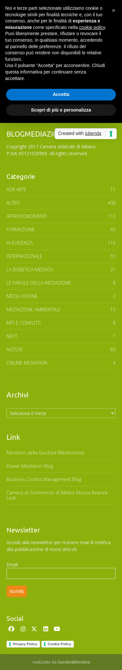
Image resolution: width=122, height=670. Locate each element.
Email (12, 564)
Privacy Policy (25, 644)
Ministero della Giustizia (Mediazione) (45, 452)
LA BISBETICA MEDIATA (30, 269)
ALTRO (13, 203)
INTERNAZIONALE (24, 256)
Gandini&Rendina (74, 662)
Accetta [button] (61, 94)
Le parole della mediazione (39, 283)
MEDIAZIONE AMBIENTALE (34, 309)
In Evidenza (20, 243)
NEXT (12, 336)
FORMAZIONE (21, 229)
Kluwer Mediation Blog (30, 466)
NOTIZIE (15, 349)
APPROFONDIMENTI (27, 216)
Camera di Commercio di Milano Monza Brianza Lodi (57, 495)
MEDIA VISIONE (22, 296)
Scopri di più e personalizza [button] (61, 110)
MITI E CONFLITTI (24, 323)
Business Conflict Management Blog (44, 479)
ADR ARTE (16, 189)
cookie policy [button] (92, 27)
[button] (113, 10)
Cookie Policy (59, 644)
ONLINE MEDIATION (27, 363)
